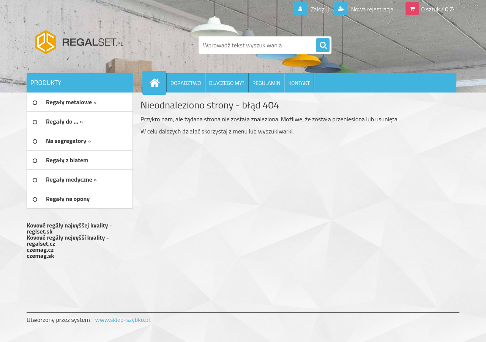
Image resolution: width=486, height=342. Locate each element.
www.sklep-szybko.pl (122, 319)
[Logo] (79, 45)
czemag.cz (40, 249)
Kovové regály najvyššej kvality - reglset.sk (69, 228)
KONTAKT (299, 83)
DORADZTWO (185, 83)
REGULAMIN (266, 83)
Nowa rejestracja (371, 9)
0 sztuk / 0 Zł (438, 9)
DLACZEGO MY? (227, 83)
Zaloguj (319, 9)
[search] (323, 45)
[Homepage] (157, 82)
